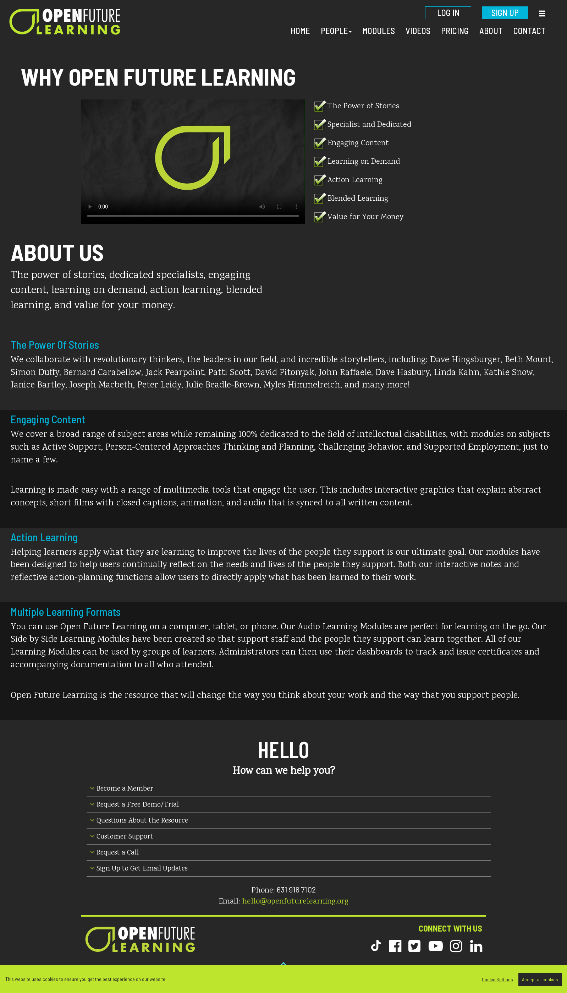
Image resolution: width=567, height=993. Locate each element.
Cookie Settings (497, 979)
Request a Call (114, 853)
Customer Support (121, 837)
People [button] (336, 31)
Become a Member (121, 789)
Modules (378, 31)
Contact (529, 31)
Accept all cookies (540, 979)
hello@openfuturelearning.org (295, 901)
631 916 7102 (296, 889)
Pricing (455, 31)
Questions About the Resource (139, 821)
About (491, 31)
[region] (283, 979)
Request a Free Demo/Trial (134, 805)
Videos (418, 31)
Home (300, 31)
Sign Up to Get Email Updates (139, 869)
